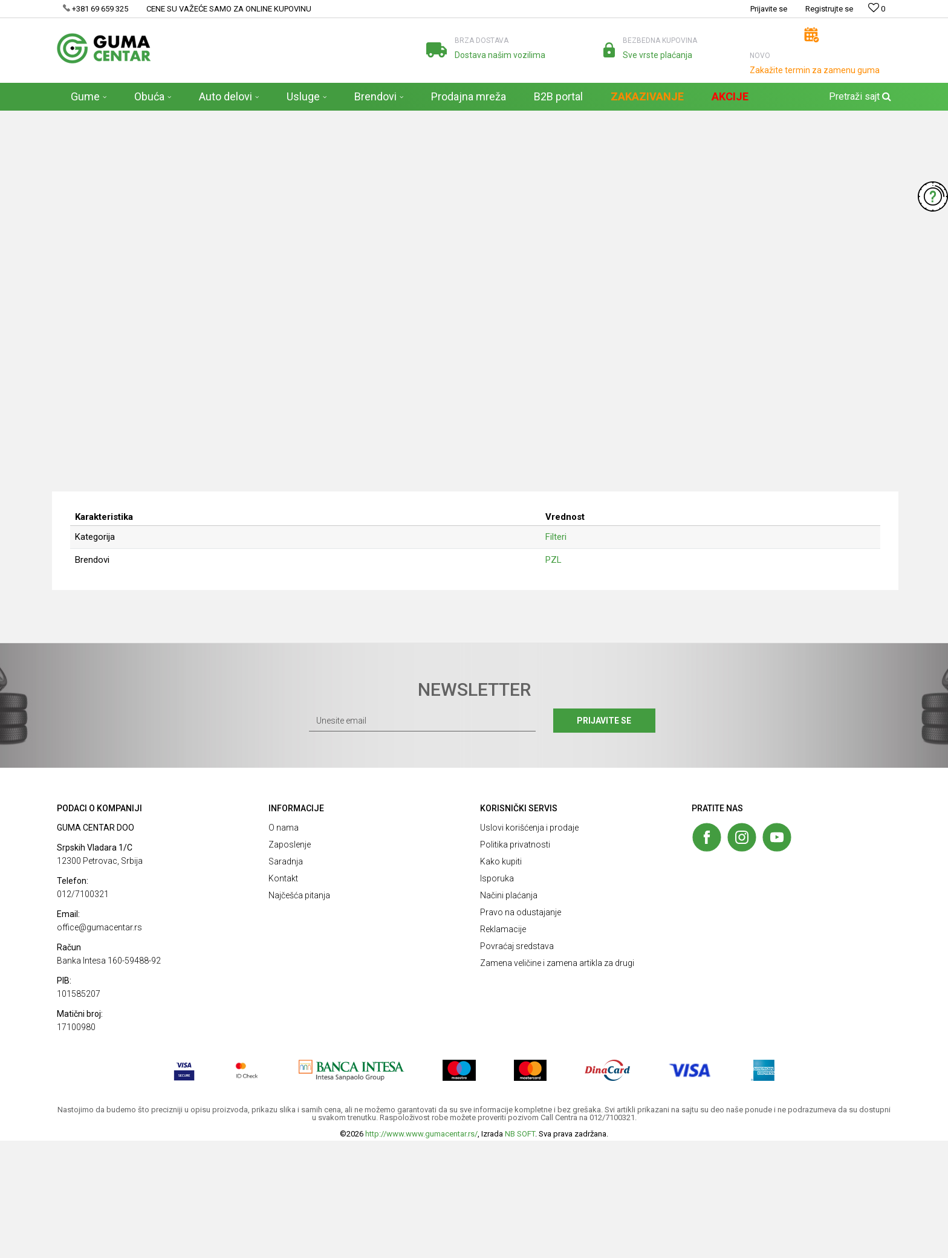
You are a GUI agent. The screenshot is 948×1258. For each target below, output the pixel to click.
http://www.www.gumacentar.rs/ (421, 1251)
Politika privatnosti (515, 962)
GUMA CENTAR (82, 118)
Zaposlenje (289, 962)
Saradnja (285, 979)
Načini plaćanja (508, 1012)
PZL (558, 674)
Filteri (212, 118)
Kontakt (283, 995)
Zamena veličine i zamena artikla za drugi (557, 1080)
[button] (858, 97)
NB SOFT (520, 1251)
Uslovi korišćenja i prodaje (529, 945)
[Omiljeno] (876, 8)
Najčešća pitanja (299, 1012)
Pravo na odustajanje (520, 1029)
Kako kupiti (501, 979)
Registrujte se (829, 8)
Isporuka (497, 995)
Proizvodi (131, 118)
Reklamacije (503, 1046)
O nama (283, 945)
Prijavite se (606, 838)
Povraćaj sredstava (517, 1063)
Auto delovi (174, 118)
